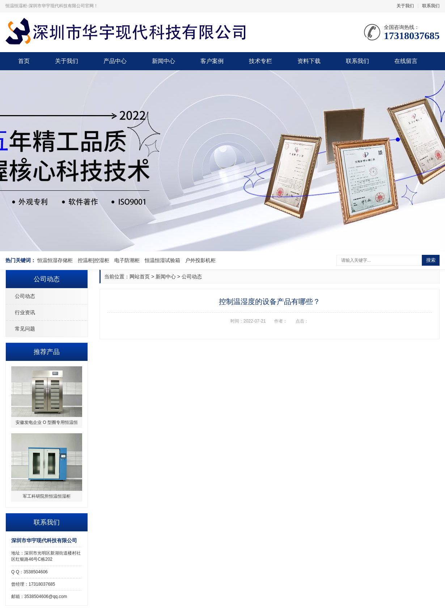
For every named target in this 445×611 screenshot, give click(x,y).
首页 (24, 61)
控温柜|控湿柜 (94, 260)
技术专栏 (260, 61)
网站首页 (140, 276)
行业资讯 (25, 312)
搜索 (431, 260)
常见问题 (25, 329)
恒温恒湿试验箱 (162, 260)
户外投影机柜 (200, 260)
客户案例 (212, 61)
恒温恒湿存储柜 (55, 260)
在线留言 (406, 61)
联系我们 (431, 5)
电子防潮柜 (127, 260)
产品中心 (115, 61)
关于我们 (405, 5)
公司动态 (25, 296)
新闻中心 (163, 61)
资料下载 (309, 61)
